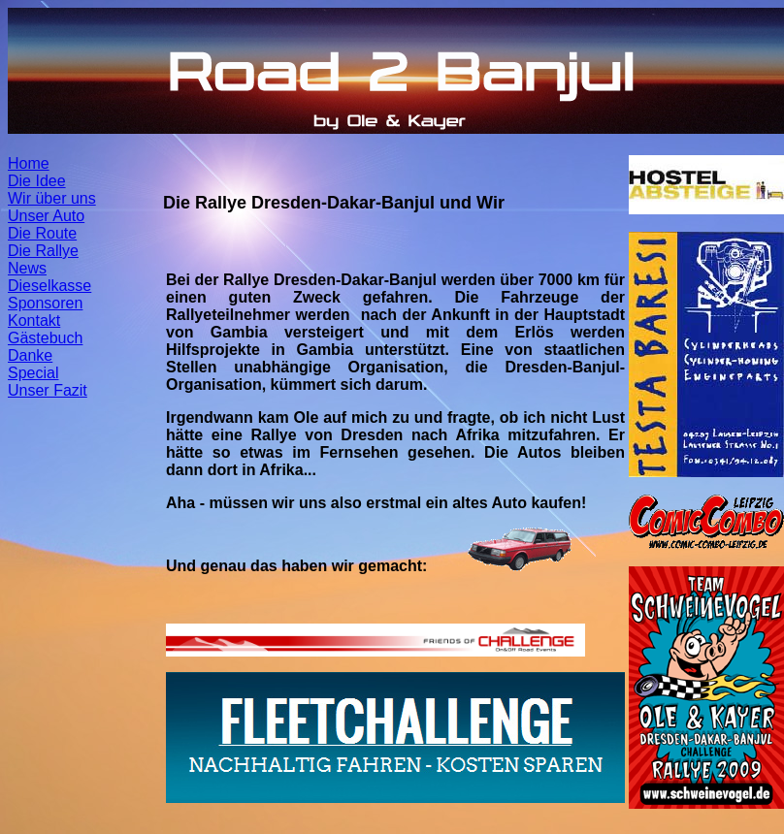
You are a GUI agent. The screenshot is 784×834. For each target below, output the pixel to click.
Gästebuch (45, 338)
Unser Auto (46, 216)
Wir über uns (52, 198)
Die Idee (37, 181)
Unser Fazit (47, 390)
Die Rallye (43, 250)
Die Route (42, 233)
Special (33, 373)
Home (28, 163)
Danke (30, 355)
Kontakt (34, 320)
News (27, 268)
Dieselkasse (49, 285)
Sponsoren (45, 303)
